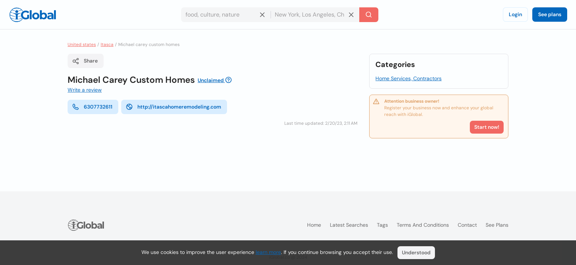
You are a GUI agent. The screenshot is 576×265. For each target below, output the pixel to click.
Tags (382, 225)
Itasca (107, 44)
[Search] (368, 14)
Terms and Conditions (423, 225)
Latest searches (349, 225)
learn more (268, 252)
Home (314, 225)
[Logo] (33, 14)
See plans (549, 14)
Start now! (486, 127)
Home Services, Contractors (408, 78)
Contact (467, 225)
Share (85, 61)
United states (82, 44)
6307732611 (92, 106)
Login (515, 14)
